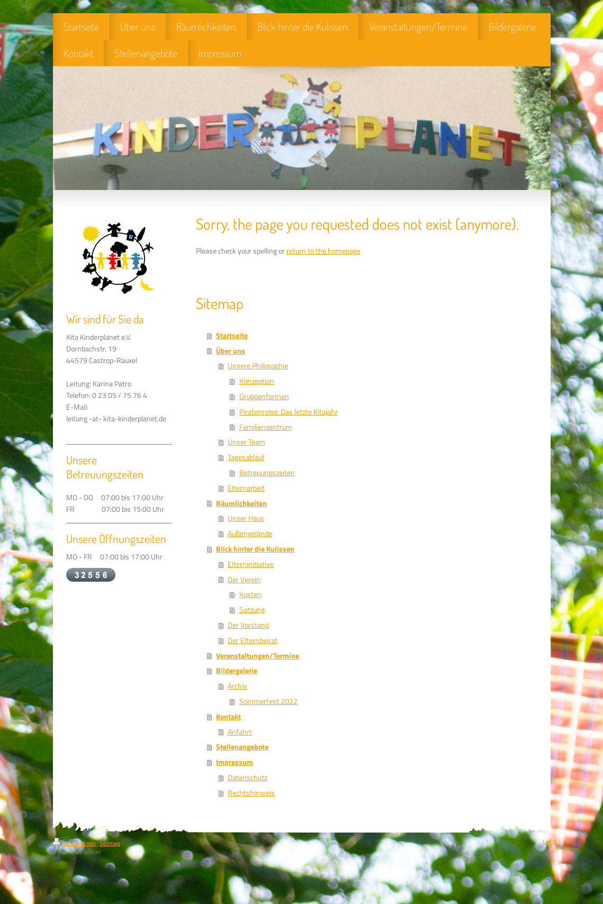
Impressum (234, 762)
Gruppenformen (264, 396)
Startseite (232, 335)
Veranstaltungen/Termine (257, 656)
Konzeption (256, 381)
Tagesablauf (246, 457)
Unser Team (246, 442)
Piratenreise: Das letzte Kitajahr (288, 412)
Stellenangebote (242, 747)
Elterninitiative (251, 564)
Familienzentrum (265, 427)
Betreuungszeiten (267, 472)
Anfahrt (240, 732)
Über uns (230, 351)
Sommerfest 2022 (268, 701)
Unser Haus (246, 518)
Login (549, 841)
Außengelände (250, 533)
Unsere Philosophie (258, 366)
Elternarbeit (246, 488)
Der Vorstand (248, 625)
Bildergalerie (236, 670)
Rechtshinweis (251, 793)
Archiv (237, 686)
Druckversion (75, 843)
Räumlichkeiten (241, 503)
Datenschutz (247, 777)
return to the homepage (323, 251)
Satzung (252, 610)
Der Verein (244, 579)
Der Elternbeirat (252, 640)
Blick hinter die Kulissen (255, 549)
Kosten (250, 594)
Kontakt (228, 716)
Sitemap (110, 843)
